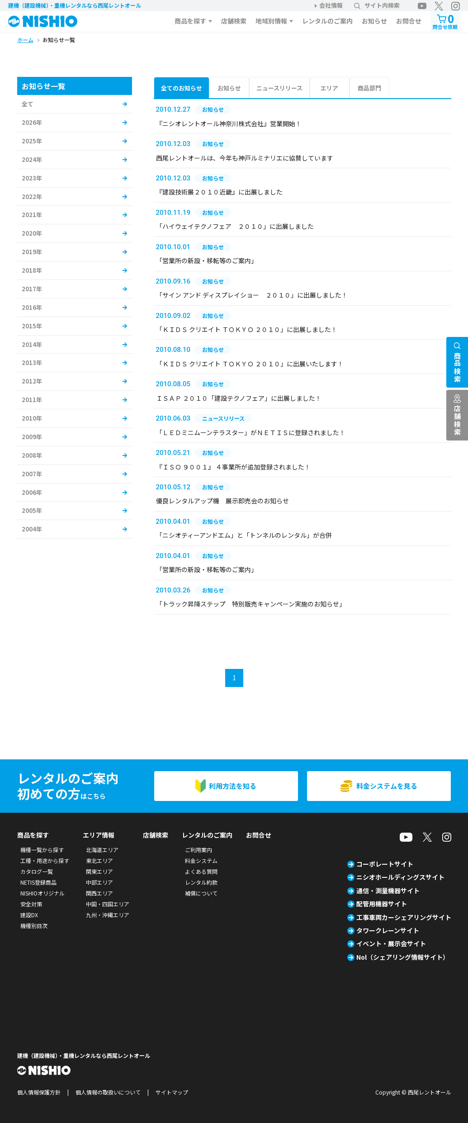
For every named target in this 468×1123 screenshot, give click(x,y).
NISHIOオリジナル (42, 893)
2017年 (32, 288)
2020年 (32, 233)
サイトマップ (172, 1092)
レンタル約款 (201, 882)
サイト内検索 (377, 5)
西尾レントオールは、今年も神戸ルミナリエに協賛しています (244, 157)
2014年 (32, 344)
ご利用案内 (198, 849)
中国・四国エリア (107, 904)
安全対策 (31, 904)
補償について (201, 893)
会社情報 (331, 5)
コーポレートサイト (384, 863)
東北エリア (99, 860)
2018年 (32, 270)
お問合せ (408, 20)
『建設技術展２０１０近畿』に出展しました (219, 191)
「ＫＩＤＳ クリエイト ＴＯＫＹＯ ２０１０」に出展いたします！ (250, 363)
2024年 (32, 159)
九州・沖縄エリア (107, 915)
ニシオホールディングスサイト (400, 876)
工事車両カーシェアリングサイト (403, 917)
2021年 (32, 214)
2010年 (32, 418)
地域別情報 (271, 20)
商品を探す (190, 20)
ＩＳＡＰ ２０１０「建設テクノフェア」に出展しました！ (238, 398)
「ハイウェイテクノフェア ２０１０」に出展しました (235, 226)
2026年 (32, 122)
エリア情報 (98, 834)
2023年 (32, 178)
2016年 (32, 307)
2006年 (32, 492)
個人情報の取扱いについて (108, 1092)
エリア (329, 88)
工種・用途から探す (44, 860)
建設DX (29, 915)
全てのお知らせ (181, 88)
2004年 (32, 529)
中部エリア (99, 882)
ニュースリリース (279, 88)
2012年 (32, 381)
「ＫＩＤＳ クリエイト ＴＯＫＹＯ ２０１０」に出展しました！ (246, 329)
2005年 (32, 510)
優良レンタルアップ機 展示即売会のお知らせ (222, 500)
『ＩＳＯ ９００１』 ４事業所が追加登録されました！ (233, 466)
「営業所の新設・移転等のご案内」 (206, 260)
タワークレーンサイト (387, 930)
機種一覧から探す (42, 849)
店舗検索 (233, 20)
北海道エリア (102, 849)
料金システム (201, 860)
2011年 (32, 399)
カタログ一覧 (36, 871)
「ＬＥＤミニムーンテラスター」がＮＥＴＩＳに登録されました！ (250, 432)
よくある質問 (201, 871)
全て (27, 104)
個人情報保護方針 (39, 1092)
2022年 (32, 196)
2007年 (32, 473)
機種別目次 (33, 925)
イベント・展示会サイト (391, 943)
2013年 (32, 362)
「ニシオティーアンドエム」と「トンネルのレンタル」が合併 (244, 535)
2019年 (32, 251)
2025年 (32, 141)
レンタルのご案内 (327, 20)
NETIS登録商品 (38, 882)
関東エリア (99, 871)
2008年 (32, 455)
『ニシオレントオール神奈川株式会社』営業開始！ (229, 123)
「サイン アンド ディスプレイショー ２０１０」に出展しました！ (252, 294)
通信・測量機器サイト (388, 890)
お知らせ (374, 20)
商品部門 (369, 88)
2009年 (32, 436)
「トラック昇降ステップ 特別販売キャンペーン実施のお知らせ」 (250, 603)
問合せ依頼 (445, 20)
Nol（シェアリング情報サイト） (402, 957)
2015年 (32, 326)
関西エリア (99, 893)
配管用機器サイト (381, 903)
